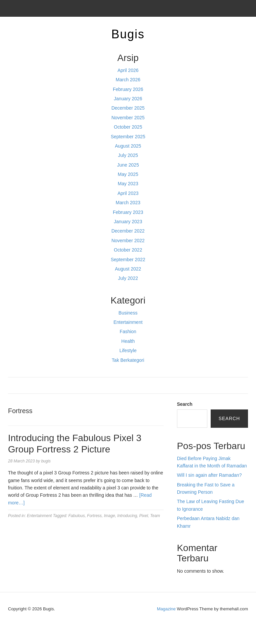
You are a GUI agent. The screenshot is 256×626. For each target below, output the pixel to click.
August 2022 (128, 269)
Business (128, 312)
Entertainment (127, 322)
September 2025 (128, 136)
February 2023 (128, 212)
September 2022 (128, 259)
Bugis (128, 34)
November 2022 (128, 240)
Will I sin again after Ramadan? (209, 475)
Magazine (166, 608)
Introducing (127, 515)
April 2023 (127, 193)
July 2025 (128, 155)
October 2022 (128, 250)
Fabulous (76, 515)
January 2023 (128, 221)
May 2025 (128, 174)
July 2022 (128, 278)
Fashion (128, 331)
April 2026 (127, 70)
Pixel (143, 515)
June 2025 (128, 165)
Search (185, 404)
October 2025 (128, 127)
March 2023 (128, 202)
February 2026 (128, 89)
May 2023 (128, 183)
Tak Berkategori (128, 360)
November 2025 (128, 117)
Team (155, 515)
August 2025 (128, 146)
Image (109, 515)
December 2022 (128, 231)
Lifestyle (127, 350)
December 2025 (128, 108)
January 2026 (128, 98)
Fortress (94, 515)
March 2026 (128, 79)
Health (128, 341)
